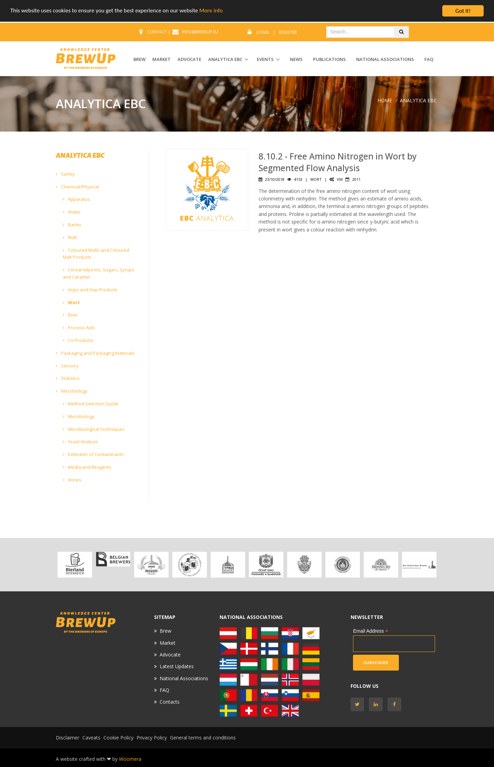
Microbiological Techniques (93, 429)
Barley (72, 224)
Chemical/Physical (77, 187)
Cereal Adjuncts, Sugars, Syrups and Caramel (98, 273)
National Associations (385, 59)
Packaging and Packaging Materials (95, 353)
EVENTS (265, 59)
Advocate (170, 654)
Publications (329, 59)
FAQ (428, 59)
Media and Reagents (87, 467)
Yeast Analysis (80, 441)
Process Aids (79, 327)
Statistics (68, 378)
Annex (72, 480)
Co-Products (78, 340)
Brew (165, 631)
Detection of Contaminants (93, 454)
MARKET (161, 59)
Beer (70, 315)
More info (212, 11)
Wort (71, 302)
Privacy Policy (152, 737)
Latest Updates (177, 666)
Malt (70, 237)
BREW (139, 59)
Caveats (91, 737)
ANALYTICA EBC (225, 59)
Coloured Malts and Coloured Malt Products (96, 253)
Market (167, 643)
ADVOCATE (189, 59)
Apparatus (76, 199)
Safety (65, 174)
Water (72, 212)
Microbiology (72, 391)
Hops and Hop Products (90, 290)
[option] (75, 565)
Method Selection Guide (90, 404)
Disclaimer (67, 737)
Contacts (170, 701)
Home (384, 100)
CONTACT (157, 32)
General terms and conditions (203, 737)
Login (262, 32)
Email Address (370, 631)
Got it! (463, 10)
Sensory (67, 366)
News (296, 59)
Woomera (130, 759)
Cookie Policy (118, 737)
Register (288, 32)
